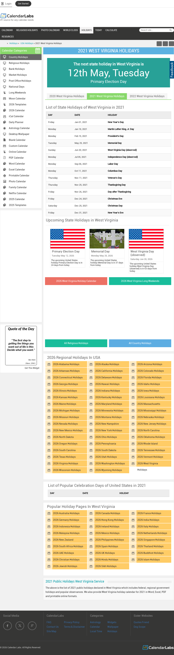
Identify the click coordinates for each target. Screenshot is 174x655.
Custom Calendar (18, 146)
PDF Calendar (16, 157)
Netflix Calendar (18, 193)
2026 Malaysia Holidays (66, 533)
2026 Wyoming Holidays (108, 470)
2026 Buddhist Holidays (150, 553)
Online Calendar (17, 151)
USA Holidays (27, 43)
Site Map (51, 631)
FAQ (49, 622)
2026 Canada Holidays (107, 513)
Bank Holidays (17, 69)
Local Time (96, 631)
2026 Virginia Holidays (65, 463)
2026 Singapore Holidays (151, 539)
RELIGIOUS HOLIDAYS (27, 30)
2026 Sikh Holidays (105, 566)
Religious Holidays (19, 63)
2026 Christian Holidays (66, 559)
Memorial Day (115, 143)
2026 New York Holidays (108, 430)
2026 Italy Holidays (148, 526)
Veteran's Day (115, 178)
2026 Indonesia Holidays (66, 526)
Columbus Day (115, 171)
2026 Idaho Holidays (148, 384)
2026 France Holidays (149, 513)
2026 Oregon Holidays (65, 443)
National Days (16, 86)
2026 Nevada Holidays (65, 423)
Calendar (95, 626)
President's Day (116, 136)
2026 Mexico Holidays (107, 533)
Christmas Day (115, 205)
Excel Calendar (17, 169)
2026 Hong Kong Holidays (109, 519)
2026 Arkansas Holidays (66, 370)
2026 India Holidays (148, 519)
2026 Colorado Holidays (150, 370)
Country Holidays (18, 57)
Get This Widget (32, 368)
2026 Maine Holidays (64, 404)
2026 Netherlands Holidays (152, 533)
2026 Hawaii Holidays (107, 384)
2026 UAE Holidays (63, 553)
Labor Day (113, 164)
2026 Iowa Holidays (148, 390)
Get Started (23, 3)
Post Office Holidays (20, 80)
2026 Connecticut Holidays (68, 377)
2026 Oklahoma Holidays (151, 437)
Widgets (111, 622)
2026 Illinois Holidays (65, 390)
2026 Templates (17, 104)
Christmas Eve (115, 198)
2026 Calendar (17, 110)
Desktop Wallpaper (19, 134)
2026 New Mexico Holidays (68, 430)
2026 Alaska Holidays (107, 364)
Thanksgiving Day (117, 185)
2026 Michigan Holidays (66, 410)
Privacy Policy (71, 622)
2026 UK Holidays (105, 553)
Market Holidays (18, 74)
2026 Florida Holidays (149, 377)
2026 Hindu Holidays (106, 559)
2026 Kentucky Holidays (108, 397)
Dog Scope (139, 626)
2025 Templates (17, 205)
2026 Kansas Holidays (65, 397)
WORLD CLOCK (70, 30)
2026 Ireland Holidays (107, 526)
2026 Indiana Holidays (107, 390)
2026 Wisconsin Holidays (67, 470)
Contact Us (53, 626)
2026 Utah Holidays (106, 456)
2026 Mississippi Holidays (151, 410)
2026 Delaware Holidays (108, 377)
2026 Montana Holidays (108, 417)
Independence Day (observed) (123, 157)
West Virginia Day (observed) (122, 150)
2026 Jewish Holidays (65, 566)
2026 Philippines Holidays (109, 539)
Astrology (95, 622)
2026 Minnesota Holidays (109, 410)
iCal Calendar (16, 116)
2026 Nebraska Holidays (150, 417)
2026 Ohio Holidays (106, 437)
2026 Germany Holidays (66, 519)
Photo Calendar (17, 181)
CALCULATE (111, 30)
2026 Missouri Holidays (66, 417)
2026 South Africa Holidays (68, 546)
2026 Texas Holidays (64, 456)
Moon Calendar (17, 98)
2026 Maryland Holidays (108, 404)
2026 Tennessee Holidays (151, 450)
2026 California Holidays (109, 370)
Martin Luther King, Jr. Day (121, 129)
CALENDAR (7, 30)
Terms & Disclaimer (74, 626)
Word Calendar (17, 163)
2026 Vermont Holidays (150, 456)
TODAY (98, 30)
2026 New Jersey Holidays (151, 423)
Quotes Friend (141, 622)
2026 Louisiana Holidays (151, 397)
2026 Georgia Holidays (65, 384)
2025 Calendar (17, 199)
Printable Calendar (19, 175)
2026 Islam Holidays (148, 559)
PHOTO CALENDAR (50, 30)
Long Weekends (17, 92)
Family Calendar (18, 187)
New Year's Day (116, 122)
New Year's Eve (115, 212)
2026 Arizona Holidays (149, 364)
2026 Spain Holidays (106, 546)
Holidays (13, 43)
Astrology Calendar (19, 128)
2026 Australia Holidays (66, 513)
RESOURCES (8, 36)
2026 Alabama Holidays (66, 364)
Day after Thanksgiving (119, 191)
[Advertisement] (21, 266)
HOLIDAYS (87, 30)
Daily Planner (16, 122)
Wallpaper (113, 626)
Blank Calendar (17, 140)
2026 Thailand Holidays (150, 546)
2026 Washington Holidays (110, 463)
